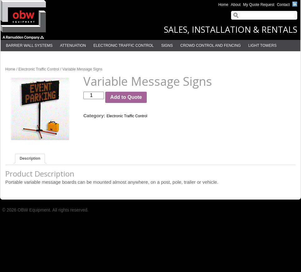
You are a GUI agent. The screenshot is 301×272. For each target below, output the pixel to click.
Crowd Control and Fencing (210, 45)
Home (223, 4)
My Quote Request (258, 4)
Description (30, 158)
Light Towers (262, 45)
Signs (167, 45)
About (235, 4)
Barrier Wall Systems (29, 45)
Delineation (18, 57)
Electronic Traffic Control (123, 45)
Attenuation (73, 45)
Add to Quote (126, 97)
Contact (283, 4)
